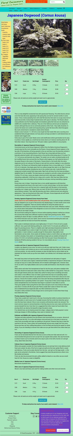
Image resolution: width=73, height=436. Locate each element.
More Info (60, 106)
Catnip (10, 10)
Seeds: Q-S (5, 50)
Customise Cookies (62, 430)
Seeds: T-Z (5, 52)
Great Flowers (6, 64)
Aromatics (44, 8)
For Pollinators (6, 66)
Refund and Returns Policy (12, 428)
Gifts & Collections (35, 8)
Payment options (12, 420)
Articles (16, 10)
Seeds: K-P (5, 48)
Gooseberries (4, 28)
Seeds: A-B (5, 42)
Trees (3, 68)
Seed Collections (5, 26)
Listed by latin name (6, 37)
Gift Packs (4, 24)
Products (51, 8)
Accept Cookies (50, 430)
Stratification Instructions (55, 216)
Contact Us (12, 416)
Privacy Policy (12, 418)
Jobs (12, 424)
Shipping (12, 426)
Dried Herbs (12, 8)
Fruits (25, 8)
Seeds (19, 8)
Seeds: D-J (5, 46)
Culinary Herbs (6, 62)
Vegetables (59, 8)
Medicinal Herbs (5, 59)
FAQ (12, 422)
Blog (21, 10)
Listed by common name (6, 33)
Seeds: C (4, 44)
